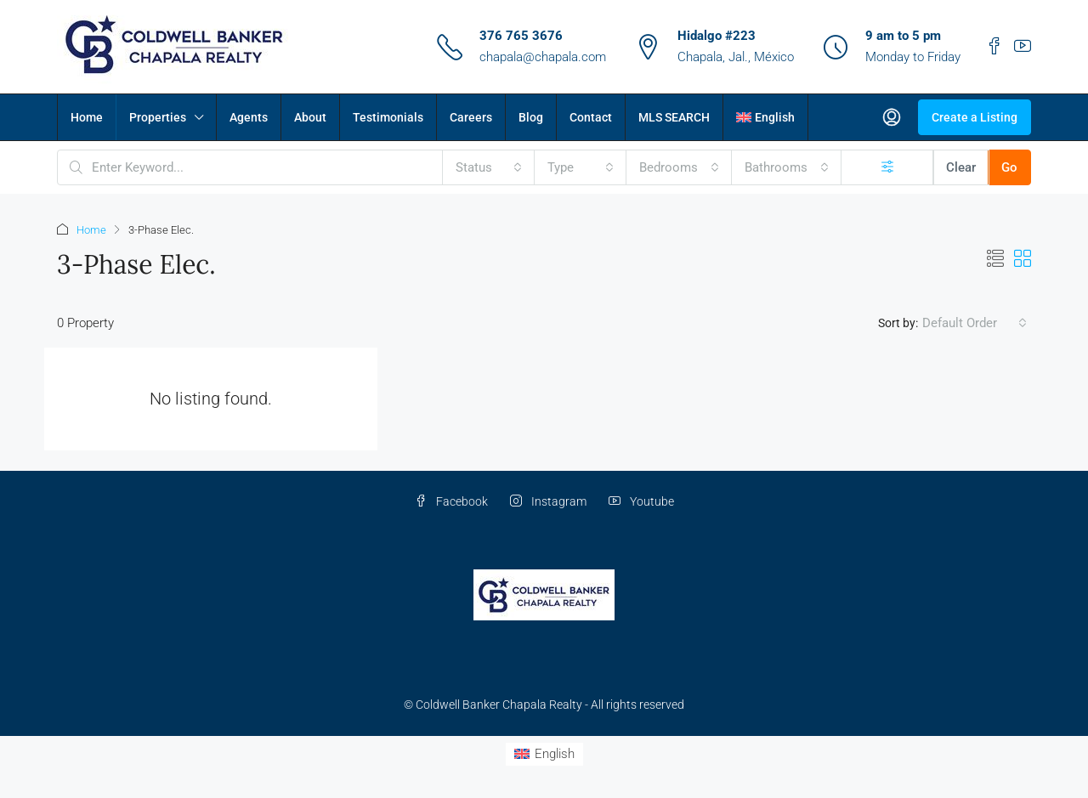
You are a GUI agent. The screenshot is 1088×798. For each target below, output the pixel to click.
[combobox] (489, 167)
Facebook (451, 501)
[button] (995, 259)
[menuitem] (892, 117)
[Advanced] (887, 167)
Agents (249, 117)
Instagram (548, 501)
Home (87, 117)
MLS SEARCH (674, 117)
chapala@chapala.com (542, 57)
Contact (591, 117)
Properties (157, 117)
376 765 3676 (521, 35)
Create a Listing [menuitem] (974, 117)
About (310, 117)
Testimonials (388, 117)
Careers (471, 117)
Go (1009, 167)
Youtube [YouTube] (641, 501)
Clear (961, 167)
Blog (530, 117)
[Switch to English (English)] (544, 754)
